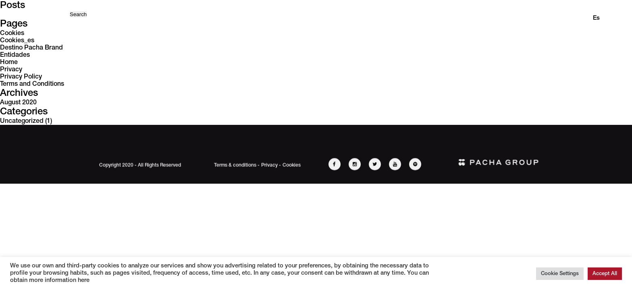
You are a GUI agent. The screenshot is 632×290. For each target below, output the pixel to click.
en (579, 18)
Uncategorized (22, 121)
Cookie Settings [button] (560, 273)
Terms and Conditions (32, 84)
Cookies (12, 33)
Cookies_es (17, 41)
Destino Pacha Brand (31, 48)
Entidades (15, 55)
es (596, 18)
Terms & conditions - (237, 166)
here (82, 280)
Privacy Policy (21, 77)
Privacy (11, 69)
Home (9, 62)
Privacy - (271, 166)
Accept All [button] (604, 273)
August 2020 (18, 103)
